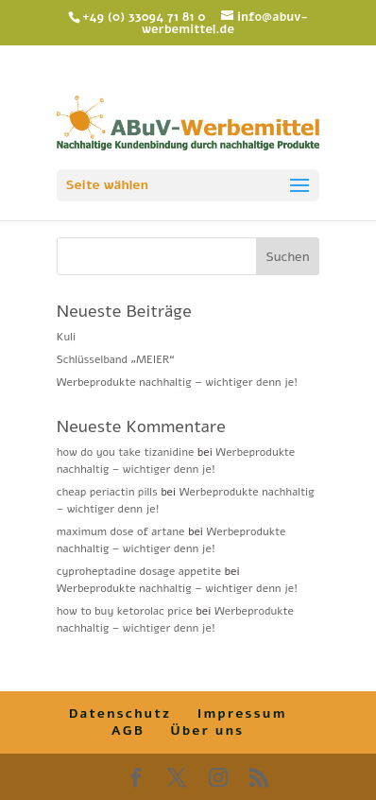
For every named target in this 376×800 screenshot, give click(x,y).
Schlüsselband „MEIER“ (116, 359)
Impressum (242, 713)
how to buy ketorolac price (125, 610)
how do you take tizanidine (126, 452)
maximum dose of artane (121, 531)
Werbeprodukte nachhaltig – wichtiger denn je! (177, 382)
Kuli (66, 336)
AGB (128, 730)
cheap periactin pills (107, 491)
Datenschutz (120, 713)
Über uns (207, 730)
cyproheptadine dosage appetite (139, 571)
